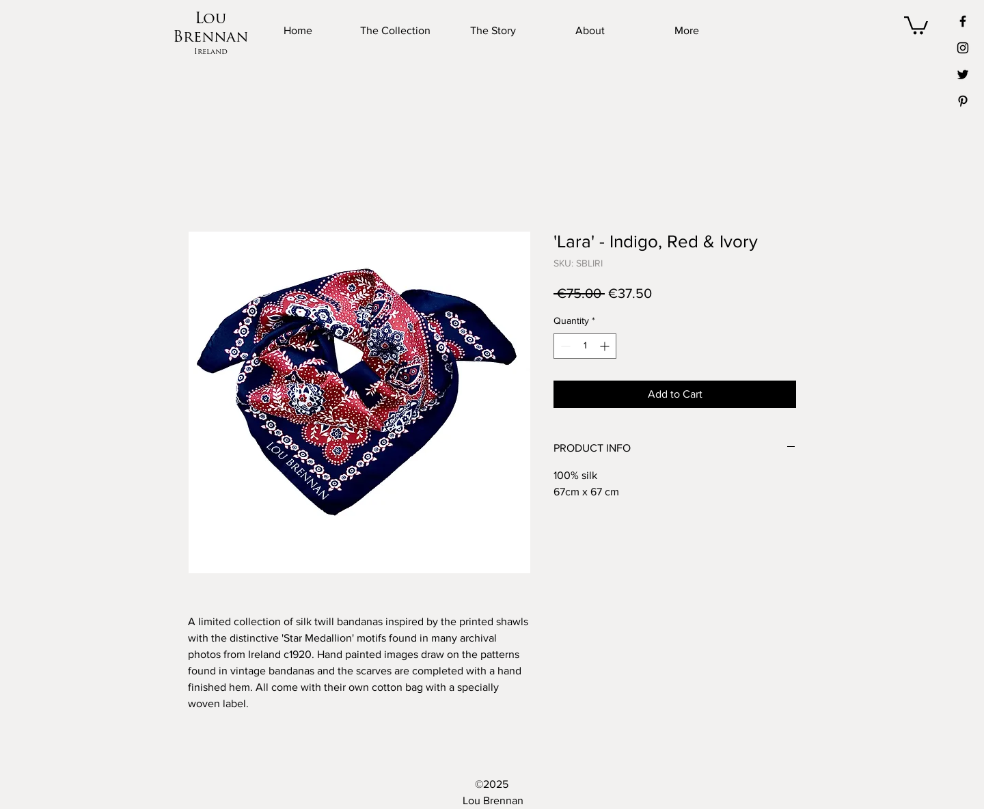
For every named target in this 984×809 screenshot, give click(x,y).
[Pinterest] (962, 101)
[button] (916, 24)
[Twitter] (962, 74)
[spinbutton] (585, 346)
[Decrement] (564, 346)
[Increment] (605, 346)
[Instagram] (962, 47)
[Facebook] (962, 21)
